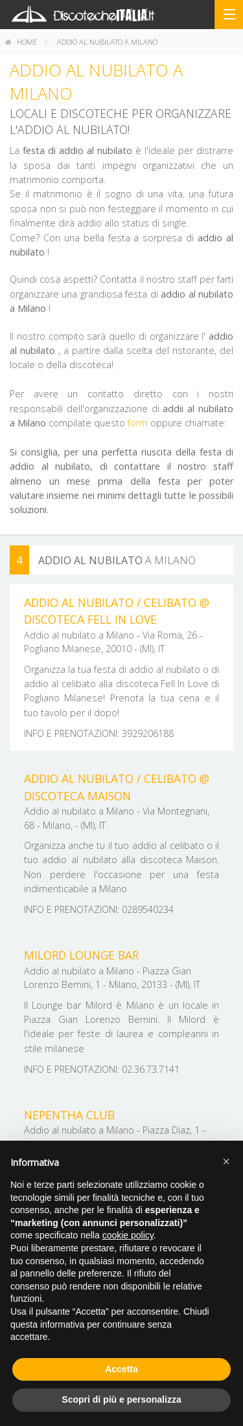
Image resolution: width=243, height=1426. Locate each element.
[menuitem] (21, 42)
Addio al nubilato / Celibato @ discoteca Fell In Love (116, 611)
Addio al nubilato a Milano (107, 42)
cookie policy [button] (128, 1235)
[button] (226, 1161)
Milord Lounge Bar (81, 955)
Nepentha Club (69, 1115)
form (138, 423)
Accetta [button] (121, 1369)
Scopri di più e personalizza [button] (121, 1399)
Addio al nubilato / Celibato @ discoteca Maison (116, 787)
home (21, 42)
